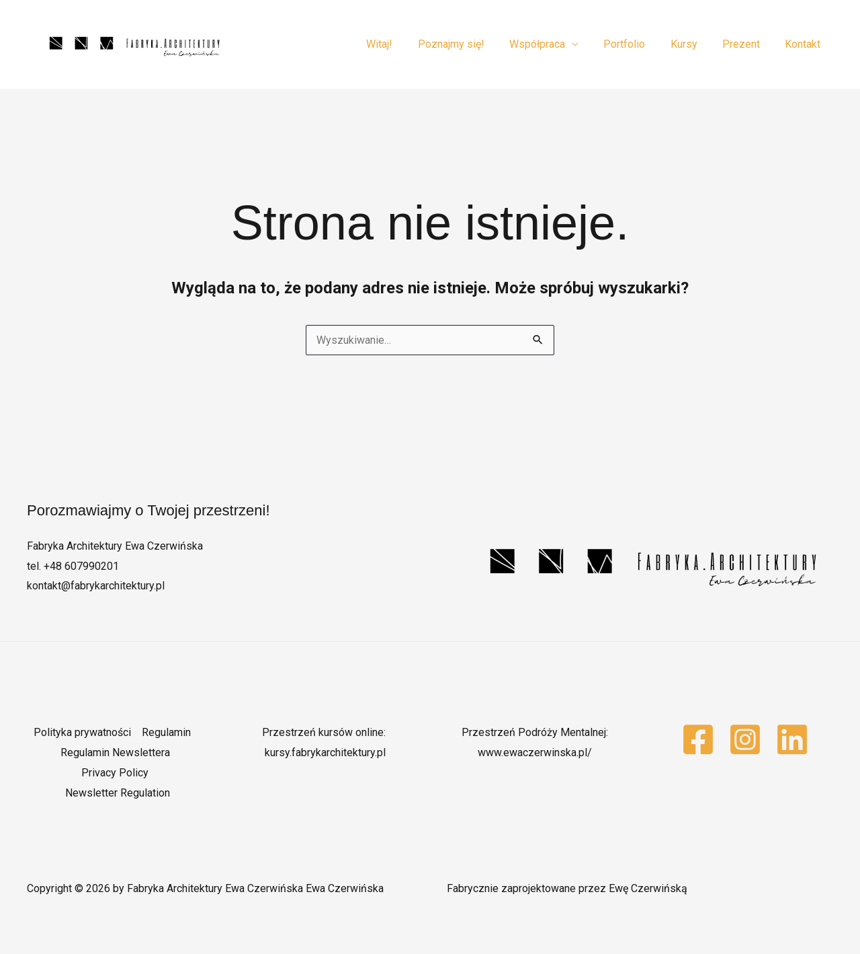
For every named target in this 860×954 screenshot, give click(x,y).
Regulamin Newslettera (115, 752)
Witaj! (403, 44)
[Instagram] (745, 739)
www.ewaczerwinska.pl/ (535, 752)
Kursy (692, 44)
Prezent (746, 44)
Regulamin (166, 732)
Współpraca (553, 44)
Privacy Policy (114, 772)
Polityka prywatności (82, 732)
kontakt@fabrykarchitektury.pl (96, 585)
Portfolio (637, 44)
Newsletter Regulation (117, 792)
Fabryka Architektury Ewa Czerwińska (115, 546)
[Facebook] (698, 739)
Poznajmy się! (470, 44)
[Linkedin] (792, 739)
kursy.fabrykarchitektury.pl (325, 752)
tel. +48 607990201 (73, 566)
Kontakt (804, 44)
